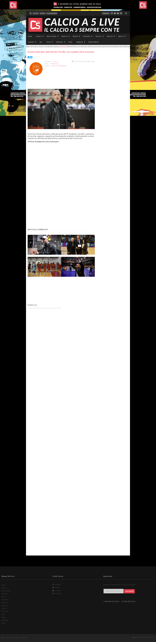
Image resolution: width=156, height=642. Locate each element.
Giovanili (31, 42)
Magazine (79, 42)
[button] (33, 109)
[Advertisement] (61, 165)
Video (70, 42)
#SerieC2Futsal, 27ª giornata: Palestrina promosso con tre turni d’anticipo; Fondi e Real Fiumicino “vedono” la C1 (103, 46)
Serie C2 (110, 36)
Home (30, 36)
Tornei (48, 42)
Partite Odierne (93, 42)
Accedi (35, 13)
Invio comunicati (52, 13)
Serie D (120, 36)
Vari (41, 42)
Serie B (75, 36)
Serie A (38, 36)
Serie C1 (99, 36)
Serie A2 (64, 36)
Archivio (42, 13)
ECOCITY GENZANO (59, 66)
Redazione (106, 13)
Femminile (86, 36)
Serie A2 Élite (51, 36)
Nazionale (59, 42)
